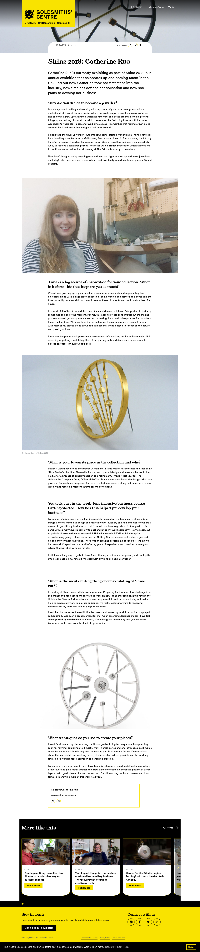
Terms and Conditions (89, 938)
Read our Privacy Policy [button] (117, 947)
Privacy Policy (105, 938)
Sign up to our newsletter (38, 927)
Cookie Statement (118, 938)
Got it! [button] (191, 947)
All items (168, 827)
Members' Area (155, 6)
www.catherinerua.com (64, 795)
